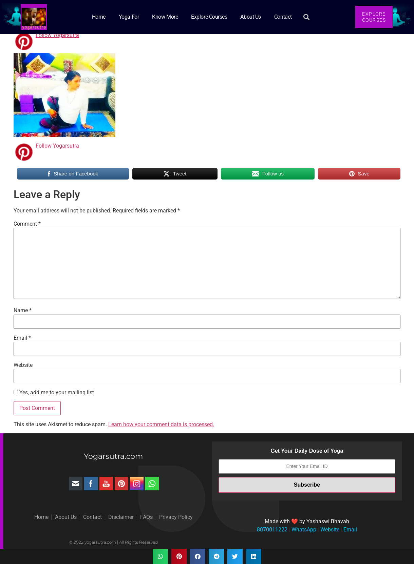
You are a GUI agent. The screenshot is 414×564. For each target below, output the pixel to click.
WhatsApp (303, 529)
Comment (27, 224)
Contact (283, 17)
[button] (306, 17)
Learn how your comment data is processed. (161, 424)
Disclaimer (121, 517)
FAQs (146, 517)
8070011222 (272, 529)
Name (23, 310)
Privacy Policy (176, 517)
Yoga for (129, 17)
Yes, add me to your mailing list (54, 392)
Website (23, 365)
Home (99, 17)
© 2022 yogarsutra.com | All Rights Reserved (113, 542)
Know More (165, 17)
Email (22, 338)
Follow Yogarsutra (57, 35)
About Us (250, 17)
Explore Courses (209, 17)
